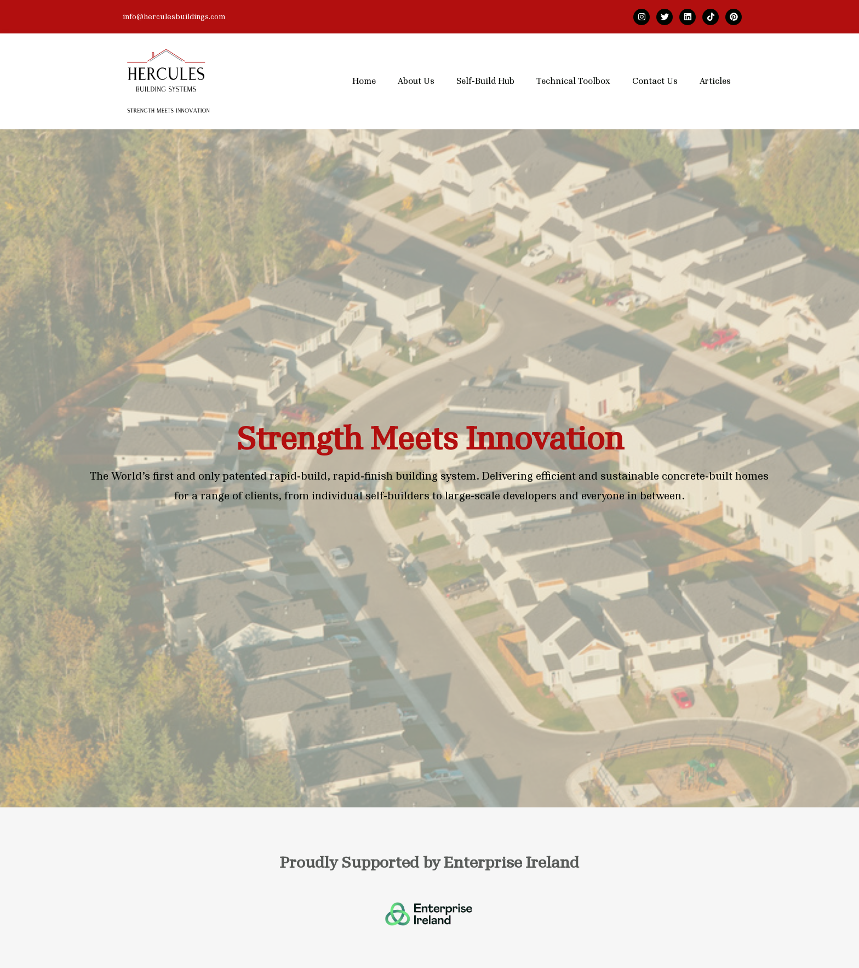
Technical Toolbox (573, 81)
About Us (416, 81)
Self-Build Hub (485, 81)
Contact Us (655, 81)
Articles (715, 81)
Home (364, 81)
